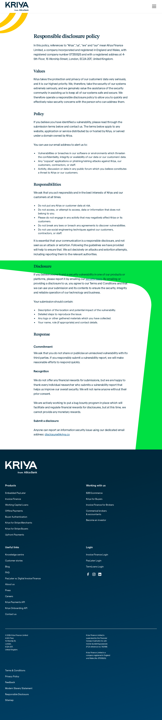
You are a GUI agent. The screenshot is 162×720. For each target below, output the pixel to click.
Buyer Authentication (16, 517)
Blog (7, 566)
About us (10, 584)
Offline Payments (14, 511)
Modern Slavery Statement (18, 688)
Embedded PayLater (15, 493)
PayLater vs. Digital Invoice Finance (23, 578)
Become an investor (96, 520)
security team (94, 278)
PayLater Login (93, 560)
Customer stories (14, 560)
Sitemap (9, 700)
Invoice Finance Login (97, 554)
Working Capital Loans (16, 505)
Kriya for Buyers (94, 499)
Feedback (10, 682)
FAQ (7, 572)
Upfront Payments (14, 534)
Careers (9, 596)
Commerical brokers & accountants (96, 512)
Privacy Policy (12, 676)
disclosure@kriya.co (57, 434)
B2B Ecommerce (94, 493)
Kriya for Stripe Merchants (18, 522)
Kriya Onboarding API (16, 608)
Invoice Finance (13, 499)
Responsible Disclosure (17, 694)
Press (8, 590)
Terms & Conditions (15, 670)
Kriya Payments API (15, 602)
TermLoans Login (95, 566)
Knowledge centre (14, 554)
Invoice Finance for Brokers (100, 505)
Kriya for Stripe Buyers (16, 528)
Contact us (10, 614)
